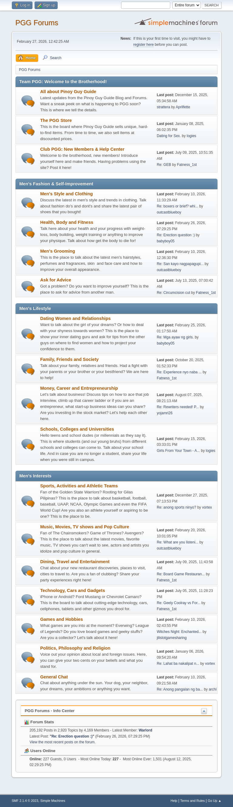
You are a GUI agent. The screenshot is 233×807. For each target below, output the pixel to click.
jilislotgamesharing (172, 638)
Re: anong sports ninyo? (176, 507)
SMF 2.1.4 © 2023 (25, 800)
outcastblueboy (169, 212)
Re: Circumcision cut (173, 293)
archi (213, 689)
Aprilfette (183, 107)
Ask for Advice (55, 279)
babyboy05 (166, 241)
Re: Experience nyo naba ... (179, 372)
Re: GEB (164, 165)
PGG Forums (36, 22)
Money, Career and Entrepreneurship (79, 388)
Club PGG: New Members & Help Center (82, 149)
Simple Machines (52, 800)
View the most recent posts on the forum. (62, 742)
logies (191, 136)
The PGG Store (56, 120)
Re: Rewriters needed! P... (178, 407)
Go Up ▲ (214, 800)
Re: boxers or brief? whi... (177, 206)
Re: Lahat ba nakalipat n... (178, 663)
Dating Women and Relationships (75, 318)
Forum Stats (39, 722)
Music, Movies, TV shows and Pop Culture (84, 526)
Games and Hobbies (61, 619)
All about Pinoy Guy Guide (68, 91)
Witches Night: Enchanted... (179, 632)
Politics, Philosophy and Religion (75, 648)
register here (143, 44)
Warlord (145, 730)
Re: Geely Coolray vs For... (179, 603)
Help (174, 800)
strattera (163, 107)
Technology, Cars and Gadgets (72, 590)
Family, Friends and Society (69, 359)
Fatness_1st (187, 165)
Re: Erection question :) (176, 235)
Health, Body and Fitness (66, 222)
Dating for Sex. (169, 136)
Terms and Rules (192, 800)
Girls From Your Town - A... (178, 451)
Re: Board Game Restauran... (181, 574)
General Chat (54, 676)
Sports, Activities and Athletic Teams (79, 485)
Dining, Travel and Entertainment (75, 561)
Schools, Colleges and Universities (77, 429)
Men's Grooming (57, 251)
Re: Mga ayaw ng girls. (175, 337)
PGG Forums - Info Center (49, 710)
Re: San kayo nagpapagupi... (180, 264)
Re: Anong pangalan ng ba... (180, 689)
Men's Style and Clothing (66, 193)
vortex (207, 507)
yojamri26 (165, 413)
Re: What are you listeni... (177, 542)
